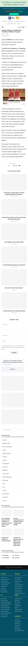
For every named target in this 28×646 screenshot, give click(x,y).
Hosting (4, 460)
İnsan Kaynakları (18, 628)
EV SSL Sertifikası (4, 600)
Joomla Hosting (18, 590)
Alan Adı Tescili (4, 577)
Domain (5, 21)
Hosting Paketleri (18, 577)
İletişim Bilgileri (18, 625)
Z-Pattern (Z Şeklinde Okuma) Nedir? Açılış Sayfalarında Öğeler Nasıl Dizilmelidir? (18, 541)
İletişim (23, 8)
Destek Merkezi (12, 8)
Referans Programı (11, 11)
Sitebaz (16, 607)
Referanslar (17, 626)
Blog (4, 8)
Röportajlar (5, 480)
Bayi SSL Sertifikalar (5, 611)
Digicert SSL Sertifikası (5, 609)
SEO (6, 8)
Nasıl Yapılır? (6, 473)
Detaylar (21, 5)
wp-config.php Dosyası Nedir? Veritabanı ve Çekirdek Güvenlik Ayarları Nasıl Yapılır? (6, 522)
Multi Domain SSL (4, 614)
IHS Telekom (10, 642)
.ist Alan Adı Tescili (4, 584)
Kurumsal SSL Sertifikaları (6, 604)
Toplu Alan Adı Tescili (5, 579)
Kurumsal (5, 466)
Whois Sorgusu (4, 590)
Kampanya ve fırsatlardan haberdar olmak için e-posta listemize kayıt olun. (12, 361)
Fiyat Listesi (3, 588)
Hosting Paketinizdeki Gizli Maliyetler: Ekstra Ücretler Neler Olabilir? (18, 521)
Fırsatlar (19, 8)
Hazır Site (16, 21)
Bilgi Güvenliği (6, 443)
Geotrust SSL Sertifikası (5, 607)
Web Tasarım (6, 493)
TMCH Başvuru (4, 586)
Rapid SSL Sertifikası (5, 605)
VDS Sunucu (17, 582)
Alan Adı (5, 440)
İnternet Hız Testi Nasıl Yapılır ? (14, 288)
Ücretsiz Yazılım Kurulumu (20, 593)
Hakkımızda (17, 619)
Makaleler (5, 470)
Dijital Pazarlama (7, 453)
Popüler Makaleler (7, 477)
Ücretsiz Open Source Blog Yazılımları (14, 311)
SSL (4, 487)
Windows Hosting (18, 581)
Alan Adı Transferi (4, 581)
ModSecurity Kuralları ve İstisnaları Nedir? (6, 539)
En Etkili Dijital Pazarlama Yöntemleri (14, 265)
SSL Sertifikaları (4, 598)
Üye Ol (20, 11)
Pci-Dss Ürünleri (4, 616)
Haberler (5, 456)
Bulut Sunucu (17, 602)
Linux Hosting (17, 579)
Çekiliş (4, 450)
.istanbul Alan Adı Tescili (6, 582)
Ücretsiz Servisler (4, 591)
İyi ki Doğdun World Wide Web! (14, 242)
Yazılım (4, 500)
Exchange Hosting (18, 611)
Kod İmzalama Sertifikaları (6, 613)
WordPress (5, 497)
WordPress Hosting (19, 588)
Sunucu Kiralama (18, 598)
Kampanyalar (6, 463)
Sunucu (4, 490)
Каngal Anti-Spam (18, 609)
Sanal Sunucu (17, 604)
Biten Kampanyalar (7, 446)
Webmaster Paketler (19, 584)
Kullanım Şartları (18, 621)
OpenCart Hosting (18, 591)
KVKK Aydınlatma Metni (19, 630)
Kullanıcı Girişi (14, 14)
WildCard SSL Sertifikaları (6, 602)
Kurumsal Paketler (18, 586)
